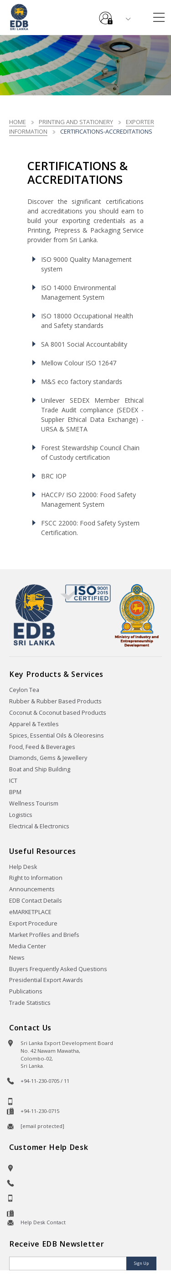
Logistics (20, 815)
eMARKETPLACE (30, 912)
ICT (13, 781)
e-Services (105, 14)
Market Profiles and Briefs (44, 935)
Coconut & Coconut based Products (57, 713)
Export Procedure (33, 923)
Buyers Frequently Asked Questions (58, 969)
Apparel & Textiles (34, 724)
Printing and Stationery (76, 122)
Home (17, 122)
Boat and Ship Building (39, 769)
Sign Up (141, 1263)
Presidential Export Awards (46, 980)
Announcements (32, 889)
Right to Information (35, 878)
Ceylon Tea (24, 690)
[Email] (68, 1263)
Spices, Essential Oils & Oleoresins (56, 735)
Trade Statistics (30, 1003)
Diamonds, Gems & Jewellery (48, 758)
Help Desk (23, 867)
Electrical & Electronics (39, 826)
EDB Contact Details (35, 901)
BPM (15, 792)
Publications (25, 991)
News (17, 958)
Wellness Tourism (33, 803)
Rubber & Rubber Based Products (55, 701)
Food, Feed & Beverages (42, 747)
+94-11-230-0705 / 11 (45, 1080)
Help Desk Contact (43, 1222)
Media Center (27, 946)
